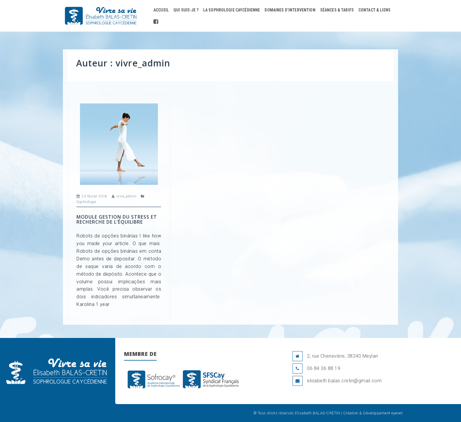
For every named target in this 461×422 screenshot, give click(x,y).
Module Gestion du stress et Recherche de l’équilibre (116, 219)
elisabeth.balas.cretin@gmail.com (344, 381)
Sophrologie (86, 202)
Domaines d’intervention (290, 10)
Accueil (161, 10)
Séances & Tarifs (337, 10)
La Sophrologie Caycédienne (231, 10)
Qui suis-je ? (185, 10)
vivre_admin (126, 196)
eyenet (396, 413)
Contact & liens (374, 10)
